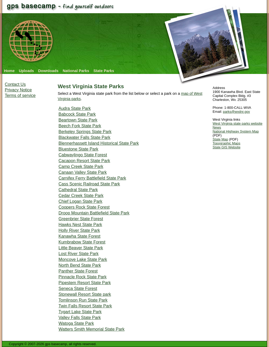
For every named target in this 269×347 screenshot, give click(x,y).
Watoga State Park (76, 323)
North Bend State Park (80, 265)
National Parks (76, 71)
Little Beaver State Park (81, 248)
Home (9, 71)
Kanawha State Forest (79, 236)
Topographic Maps (226, 143)
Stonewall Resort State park (85, 294)
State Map (220, 139)
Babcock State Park (77, 114)
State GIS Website (226, 147)
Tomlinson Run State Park (83, 300)
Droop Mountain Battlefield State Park (94, 213)
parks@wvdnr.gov (236, 112)
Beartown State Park (78, 120)
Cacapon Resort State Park (84, 160)
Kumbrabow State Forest (82, 242)
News (217, 127)
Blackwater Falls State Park (84, 137)
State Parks (103, 71)
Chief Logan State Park (80, 201)
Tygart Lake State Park (80, 312)
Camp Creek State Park (81, 166)
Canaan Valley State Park (83, 172)
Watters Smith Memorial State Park (91, 329)
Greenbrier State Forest (81, 219)
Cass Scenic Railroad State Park (89, 184)
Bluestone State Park (78, 149)
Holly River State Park (79, 230)
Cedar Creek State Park (81, 195)
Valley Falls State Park (80, 317)
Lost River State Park (78, 253)
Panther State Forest (78, 271)
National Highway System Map (236, 131)
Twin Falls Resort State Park (85, 306)
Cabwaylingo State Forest (83, 155)
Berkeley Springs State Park (85, 131)
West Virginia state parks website (237, 123)
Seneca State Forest (78, 288)
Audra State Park (75, 108)
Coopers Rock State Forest (84, 207)
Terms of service (20, 95)
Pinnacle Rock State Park (82, 277)
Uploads (26, 71)
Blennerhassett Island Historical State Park (99, 143)
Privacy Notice (18, 90)
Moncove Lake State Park (83, 259)
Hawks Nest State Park (80, 224)
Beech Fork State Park (80, 126)
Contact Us (15, 84)
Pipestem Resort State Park (85, 282)
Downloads (48, 71)
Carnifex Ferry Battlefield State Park (92, 178)
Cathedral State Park (78, 189)
